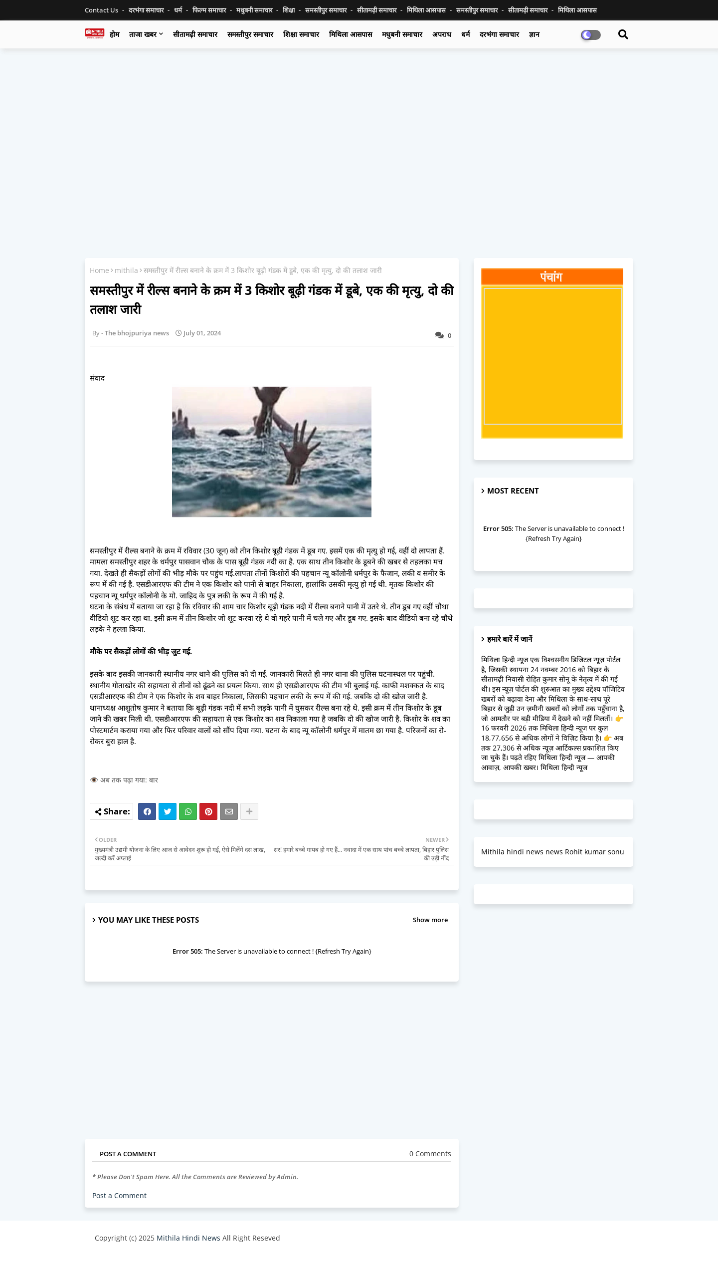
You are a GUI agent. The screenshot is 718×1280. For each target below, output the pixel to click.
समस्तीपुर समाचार (326, 9)
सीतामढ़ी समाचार (377, 9)
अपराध (441, 34)
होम (114, 34)
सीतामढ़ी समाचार (195, 34)
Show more (430, 919)
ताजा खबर (143, 34)
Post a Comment (119, 1195)
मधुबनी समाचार (255, 9)
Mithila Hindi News (188, 1238)
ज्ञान (534, 34)
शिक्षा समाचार (301, 34)
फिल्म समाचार (209, 9)
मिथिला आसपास (427, 9)
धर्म (178, 9)
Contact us (102, 9)
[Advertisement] (359, 128)
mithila (126, 270)
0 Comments (430, 1153)
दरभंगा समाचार (147, 9)
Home (99, 270)
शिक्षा (289, 9)
